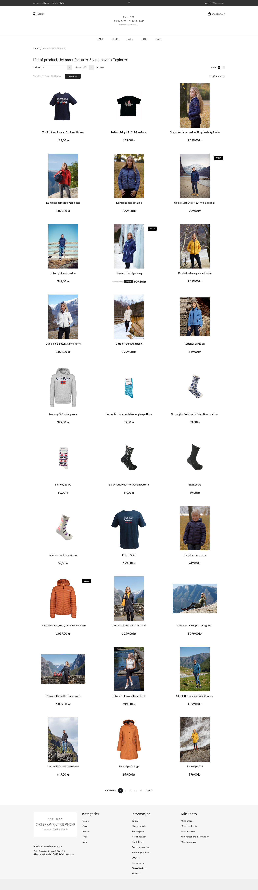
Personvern (137, 863)
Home (36, 48)
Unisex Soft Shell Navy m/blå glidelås (195, 202)
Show (78, 67)
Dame (100, 39)
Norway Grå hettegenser (63, 414)
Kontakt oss (137, 841)
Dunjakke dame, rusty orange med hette (63, 625)
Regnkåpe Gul (195, 766)
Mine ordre (186, 820)
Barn (130, 39)
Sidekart (135, 873)
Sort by (36, 67)
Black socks (194, 484)
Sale (218, 158)
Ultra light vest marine (63, 273)
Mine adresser (188, 831)
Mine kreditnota (189, 826)
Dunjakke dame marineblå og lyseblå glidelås (195, 132)
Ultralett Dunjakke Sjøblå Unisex (194, 695)
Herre (115, 39)
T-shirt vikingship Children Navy (129, 132)
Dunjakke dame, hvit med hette (63, 343)
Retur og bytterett (140, 852)
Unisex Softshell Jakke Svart (63, 766)
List (223, 67)
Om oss (135, 857)
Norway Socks (63, 484)
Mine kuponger (188, 841)
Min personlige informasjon (195, 836)
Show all (73, 76)
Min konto (189, 813)
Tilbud (135, 820)
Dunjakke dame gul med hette (195, 273)
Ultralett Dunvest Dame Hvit (129, 695)
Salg (158, 39)
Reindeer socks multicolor (63, 554)
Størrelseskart (138, 868)
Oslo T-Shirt (129, 554)
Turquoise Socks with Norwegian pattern (129, 414)
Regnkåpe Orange (129, 766)
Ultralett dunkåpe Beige (129, 343)
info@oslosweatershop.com (48, 846)
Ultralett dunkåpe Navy (129, 273)
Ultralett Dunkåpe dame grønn (194, 625)
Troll (144, 39)
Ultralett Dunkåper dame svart (129, 625)
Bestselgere (137, 831)
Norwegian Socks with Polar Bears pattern (195, 414)
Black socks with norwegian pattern (129, 484)
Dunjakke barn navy (194, 554)
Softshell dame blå (194, 343)
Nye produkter (139, 826)
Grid (219, 67)
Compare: (219, 76)
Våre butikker (138, 836)
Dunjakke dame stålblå (129, 202)
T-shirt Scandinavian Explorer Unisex (63, 132)
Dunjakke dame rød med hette (63, 202)
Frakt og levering (140, 847)
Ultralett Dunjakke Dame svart (63, 695)
